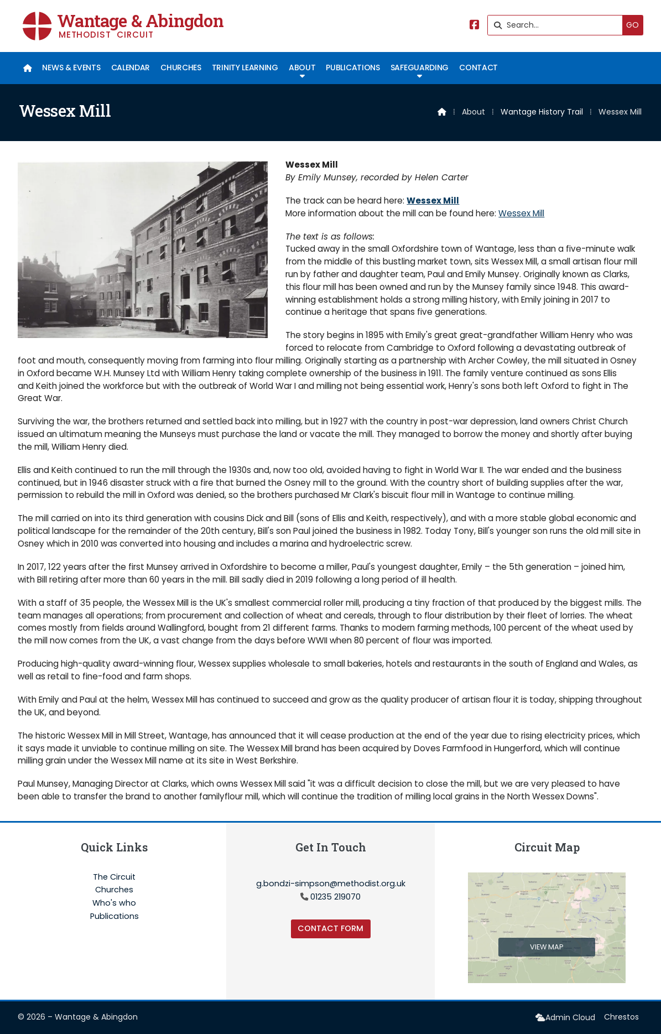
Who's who (114, 903)
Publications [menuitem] (352, 67)
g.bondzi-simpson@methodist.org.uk (330, 883)
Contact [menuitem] (478, 67)
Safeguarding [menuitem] (420, 67)
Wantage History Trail (542, 111)
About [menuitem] (302, 67)
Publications (114, 916)
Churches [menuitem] (180, 67)
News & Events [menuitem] (71, 67)
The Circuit (114, 877)
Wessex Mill (433, 200)
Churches (114, 890)
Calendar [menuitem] (130, 67)
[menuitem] (27, 68)
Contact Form (330, 928)
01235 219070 (335, 896)
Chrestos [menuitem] (621, 1016)
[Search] (557, 25)
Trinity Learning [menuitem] (245, 67)
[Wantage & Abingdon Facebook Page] (475, 25)
